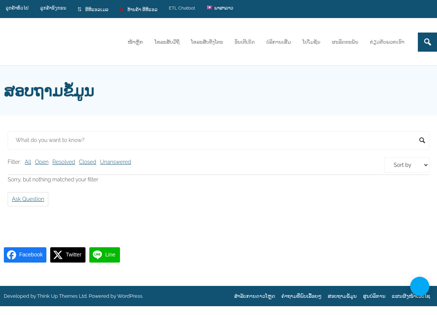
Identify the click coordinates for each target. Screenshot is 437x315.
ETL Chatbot (182, 8)
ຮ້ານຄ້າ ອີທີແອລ (139, 9)
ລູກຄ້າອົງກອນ (53, 8)
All (28, 162)
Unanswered (115, 162)
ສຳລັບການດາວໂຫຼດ (254, 296)
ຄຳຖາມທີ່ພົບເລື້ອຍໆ (301, 296)
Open (41, 162)
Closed (87, 162)
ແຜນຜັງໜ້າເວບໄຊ (411, 296)
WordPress (130, 296)
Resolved (64, 162)
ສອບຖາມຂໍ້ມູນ (342, 296)
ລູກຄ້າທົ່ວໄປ (17, 8)
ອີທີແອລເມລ (93, 9)
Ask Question (28, 199)
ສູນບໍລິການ (374, 296)
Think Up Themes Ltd (62, 296)
